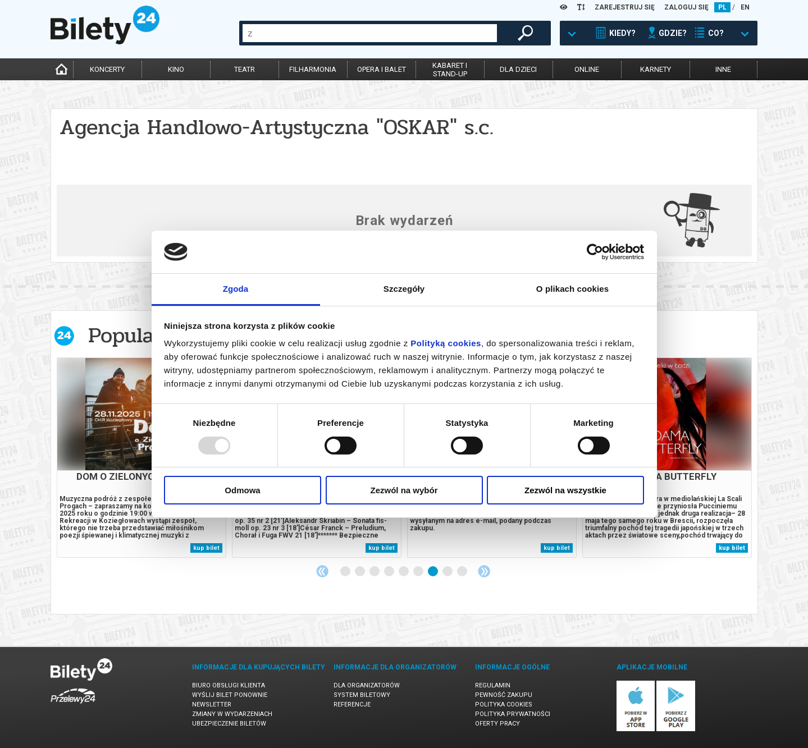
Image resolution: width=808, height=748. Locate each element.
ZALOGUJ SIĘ (686, 7)
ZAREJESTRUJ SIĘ (625, 7)
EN (745, 7)
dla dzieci (518, 69)
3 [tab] (375, 571)
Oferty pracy (497, 723)
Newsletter (211, 704)
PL (722, 7)
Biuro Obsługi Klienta (228, 685)
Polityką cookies (445, 343)
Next (484, 571)
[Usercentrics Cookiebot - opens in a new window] (595, 252)
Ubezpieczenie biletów (229, 723)
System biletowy (362, 695)
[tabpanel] (141, 457)
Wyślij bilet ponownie (229, 695)
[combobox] (369, 33)
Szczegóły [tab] (404, 288)
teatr (244, 69)
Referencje (352, 704)
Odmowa (242, 490)
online (586, 69)
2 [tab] (360, 571)
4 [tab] (389, 571)
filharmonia (312, 69)
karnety (655, 69)
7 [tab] (433, 571)
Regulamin (492, 685)
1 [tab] (345, 571)
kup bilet (206, 548)
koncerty (107, 69)
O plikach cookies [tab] (572, 288)
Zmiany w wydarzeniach (232, 714)
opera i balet (381, 69)
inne (723, 69)
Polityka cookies (503, 704)
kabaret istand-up (449, 69)
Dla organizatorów (367, 685)
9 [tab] (462, 571)
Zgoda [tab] (236, 288)
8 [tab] (448, 571)
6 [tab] (418, 571)
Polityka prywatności (512, 714)
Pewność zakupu (503, 695)
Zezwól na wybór (403, 490)
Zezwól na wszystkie (565, 490)
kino (176, 69)
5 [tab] (404, 571)
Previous (322, 571)
